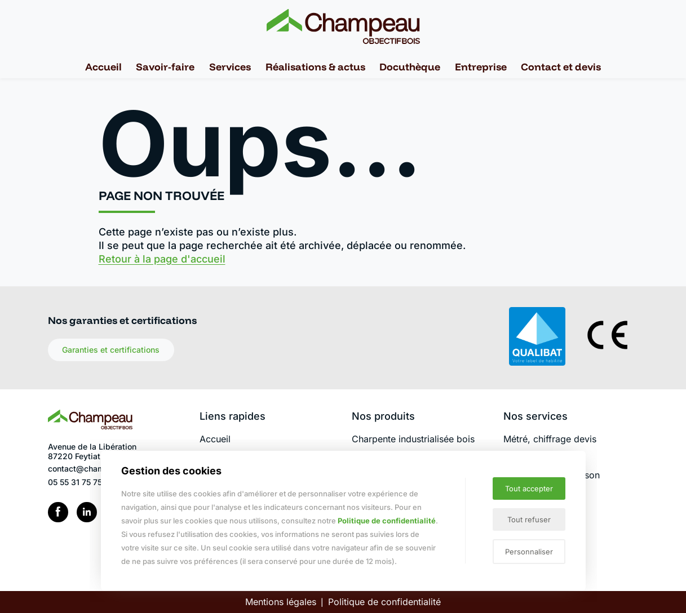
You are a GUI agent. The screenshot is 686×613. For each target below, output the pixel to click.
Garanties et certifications (111, 349)
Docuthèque (409, 66)
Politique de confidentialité (384, 601)
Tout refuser (529, 519)
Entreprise (481, 66)
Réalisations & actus (315, 66)
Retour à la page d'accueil (162, 259)
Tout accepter (529, 488)
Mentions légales (280, 601)
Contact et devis (561, 66)
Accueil (103, 66)
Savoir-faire (165, 66)
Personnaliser (529, 551)
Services (230, 66)
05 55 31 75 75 (75, 482)
